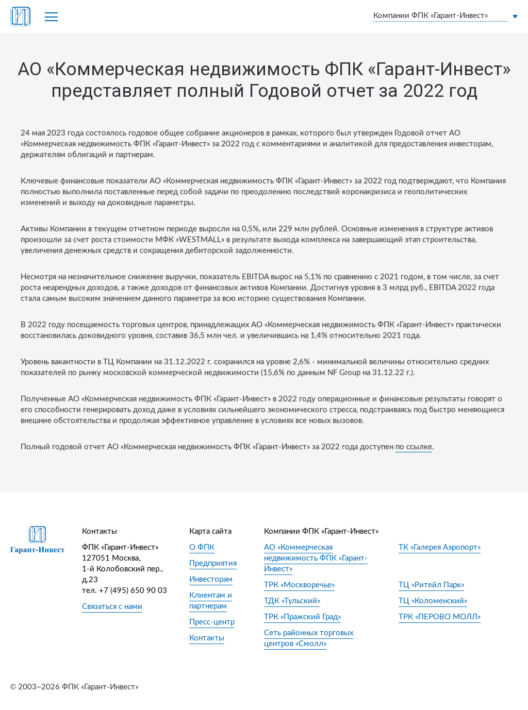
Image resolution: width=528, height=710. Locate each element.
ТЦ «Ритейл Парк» (431, 585)
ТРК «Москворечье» (299, 585)
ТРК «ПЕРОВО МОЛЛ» (440, 617)
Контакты (206, 638)
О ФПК (201, 547)
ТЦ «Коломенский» (433, 601)
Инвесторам (211, 579)
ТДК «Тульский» (292, 601)
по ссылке (413, 447)
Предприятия (213, 563)
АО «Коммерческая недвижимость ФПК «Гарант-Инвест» (316, 558)
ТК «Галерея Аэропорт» (440, 547)
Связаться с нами (112, 607)
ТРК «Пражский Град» (302, 617)
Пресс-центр (212, 622)
